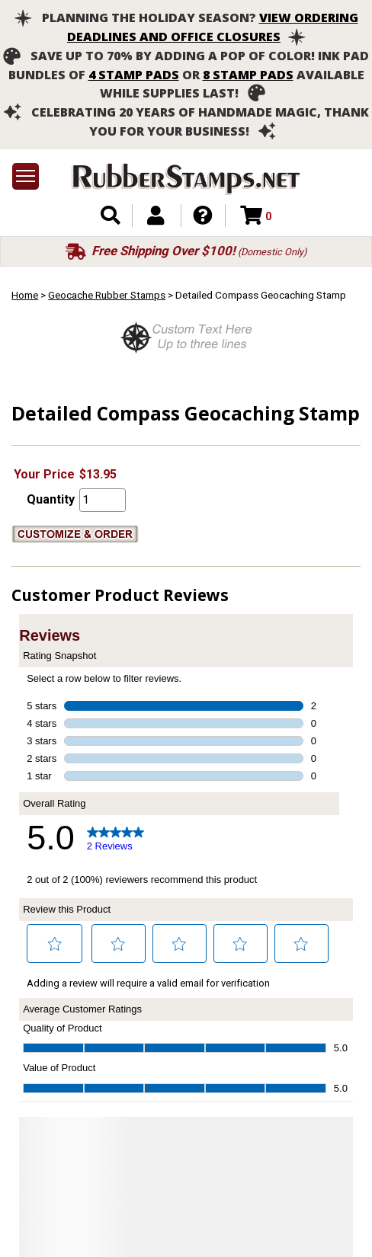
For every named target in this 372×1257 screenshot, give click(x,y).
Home (24, 295)
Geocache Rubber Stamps (106, 295)
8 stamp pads (248, 74)
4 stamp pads (133, 74)
